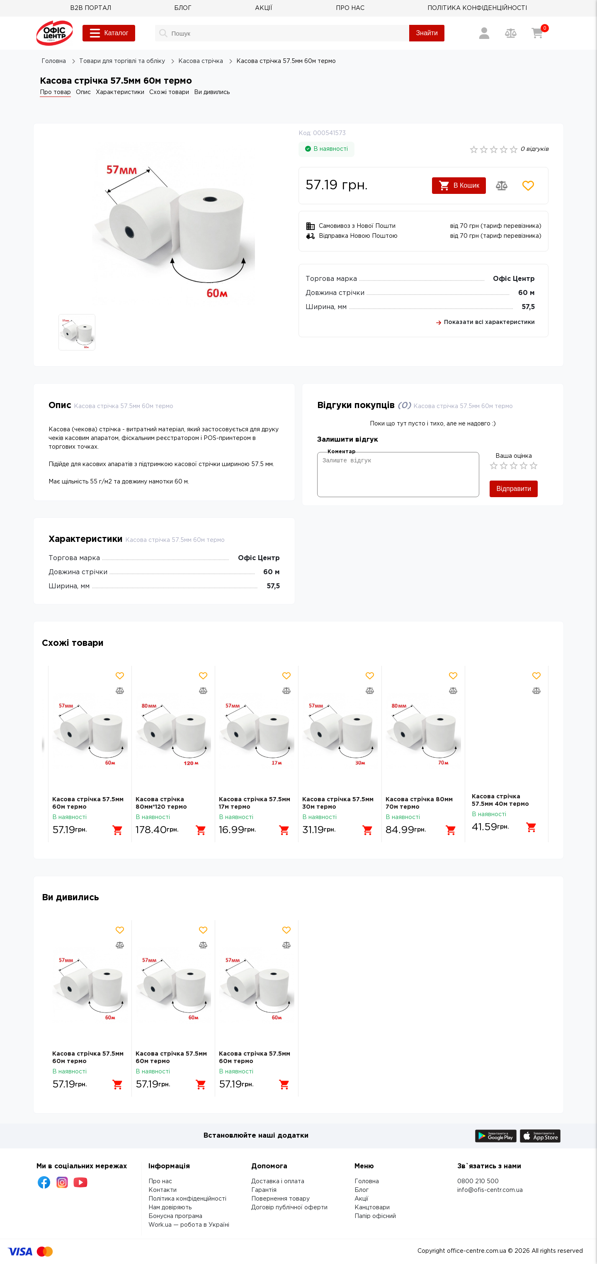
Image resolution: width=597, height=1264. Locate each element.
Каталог (108, 33)
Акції (361, 1198)
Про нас (160, 1181)
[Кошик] (537, 33)
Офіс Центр (514, 279)
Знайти (427, 32)
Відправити (513, 488)
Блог (361, 1190)
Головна (366, 1181)
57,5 (528, 307)
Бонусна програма (175, 1216)
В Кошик (459, 185)
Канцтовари (372, 1207)
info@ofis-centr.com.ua (490, 1190)
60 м (526, 293)
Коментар (341, 452)
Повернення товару (280, 1198)
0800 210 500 (478, 1181)
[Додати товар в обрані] (528, 185)
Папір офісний (375, 1216)
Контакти (162, 1190)
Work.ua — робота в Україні (188, 1225)
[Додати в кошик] (115, 827)
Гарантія (264, 1190)
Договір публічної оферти (289, 1207)
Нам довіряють (170, 1207)
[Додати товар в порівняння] (502, 185)
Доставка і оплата (277, 1181)
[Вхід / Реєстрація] (484, 33)
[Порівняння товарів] (511, 33)
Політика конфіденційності (187, 1198)
